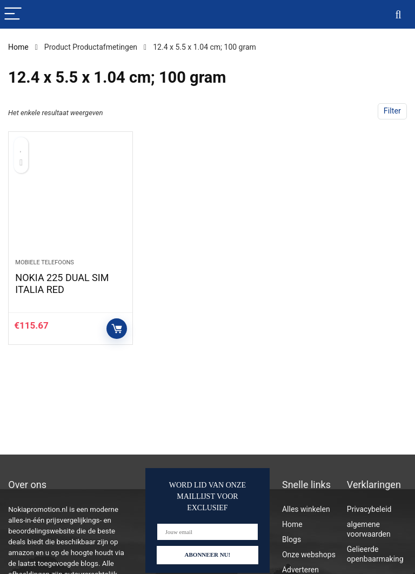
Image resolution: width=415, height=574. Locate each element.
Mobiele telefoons (44, 262)
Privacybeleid (369, 509)
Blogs (291, 539)
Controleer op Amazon (116, 328)
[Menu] (13, 14)
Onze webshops (309, 554)
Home (18, 47)
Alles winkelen (306, 509)
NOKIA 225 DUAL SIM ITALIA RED (62, 283)
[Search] (398, 14)
